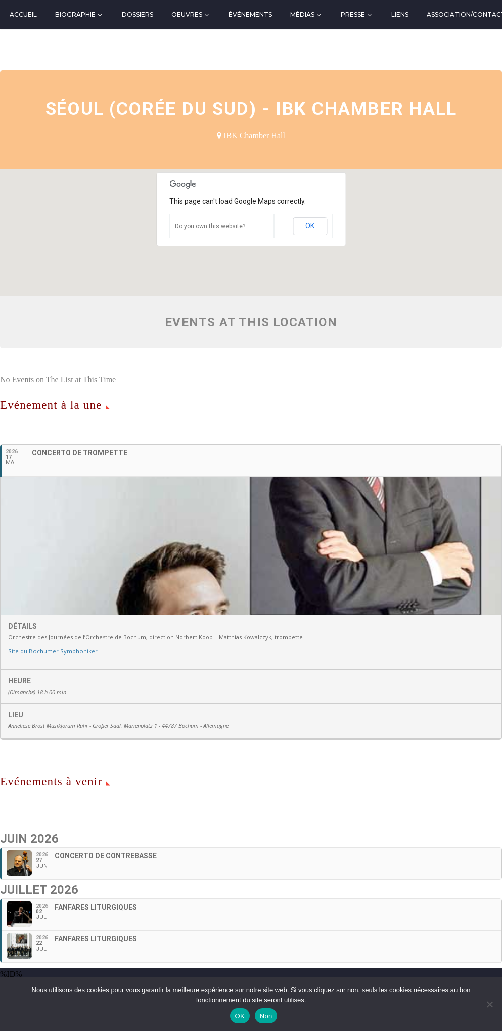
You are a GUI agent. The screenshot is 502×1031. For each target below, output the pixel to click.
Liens (399, 14)
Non (266, 1016)
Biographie (75, 14)
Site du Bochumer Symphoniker (51, 685)
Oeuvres (186, 14)
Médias (302, 14)
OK (309, 226)
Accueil (23, 14)
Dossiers (137, 14)
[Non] (489, 1004)
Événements (250, 14)
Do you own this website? (210, 226)
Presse (353, 14)
